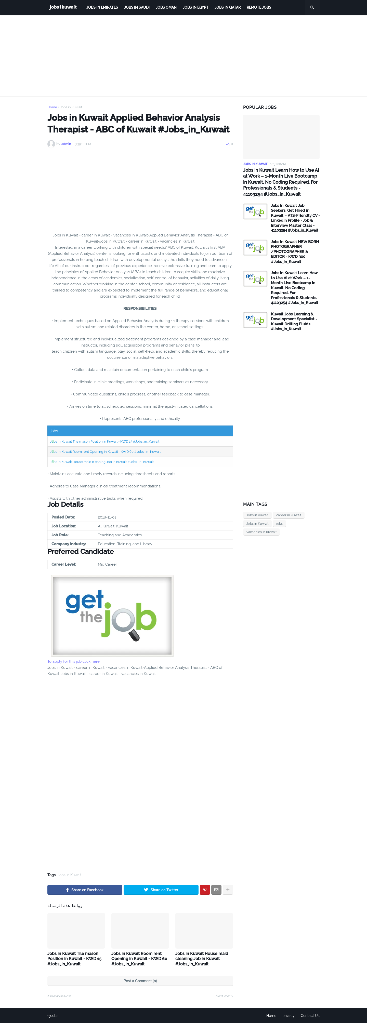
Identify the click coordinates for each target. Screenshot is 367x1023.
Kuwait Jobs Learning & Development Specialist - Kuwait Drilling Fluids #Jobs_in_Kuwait (294, 321)
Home (52, 107)
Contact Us (310, 1016)
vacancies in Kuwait (261, 532)
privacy (288, 1016)
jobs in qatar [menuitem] (228, 7)
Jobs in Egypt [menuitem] (195, 7)
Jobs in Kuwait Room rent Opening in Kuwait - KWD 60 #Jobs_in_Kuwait (105, 452)
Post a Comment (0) (140, 981)
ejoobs (52, 1016)
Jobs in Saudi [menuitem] (137, 7)
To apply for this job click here (73, 661)
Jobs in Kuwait (71, 107)
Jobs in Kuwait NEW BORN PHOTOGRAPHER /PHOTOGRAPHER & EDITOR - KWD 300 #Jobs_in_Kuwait (295, 252)
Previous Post (60, 996)
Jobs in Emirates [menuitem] (102, 7)
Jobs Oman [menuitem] (166, 7)
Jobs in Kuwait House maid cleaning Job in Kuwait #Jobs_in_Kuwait (102, 462)
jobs (279, 523)
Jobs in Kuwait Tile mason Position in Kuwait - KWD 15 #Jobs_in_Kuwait (104, 441)
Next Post (223, 996)
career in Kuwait (288, 515)
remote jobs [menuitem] (259, 7)
